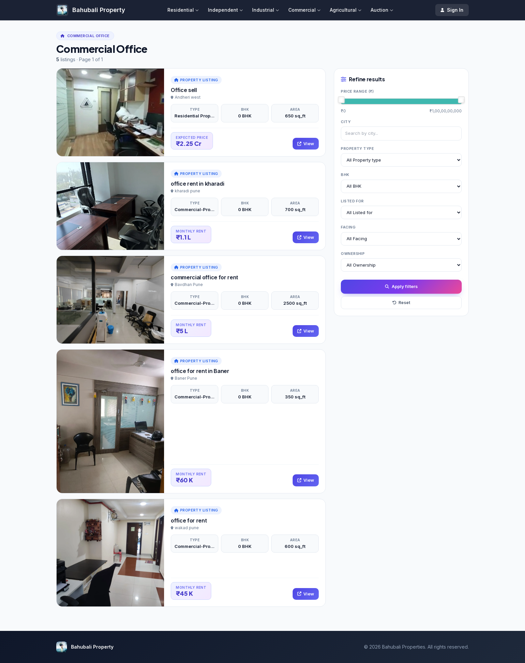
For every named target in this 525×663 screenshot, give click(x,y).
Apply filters (401, 286)
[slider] (341, 99)
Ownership (353, 253)
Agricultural (345, 10)
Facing (348, 227)
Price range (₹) (357, 91)
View (305, 144)
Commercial (304, 10)
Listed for (352, 201)
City (346, 121)
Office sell (184, 90)
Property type (357, 148)
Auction (382, 10)
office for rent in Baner (200, 371)
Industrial (265, 10)
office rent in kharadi (197, 183)
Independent (225, 10)
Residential (183, 10)
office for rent (189, 520)
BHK (345, 174)
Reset (401, 302)
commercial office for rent (204, 277)
